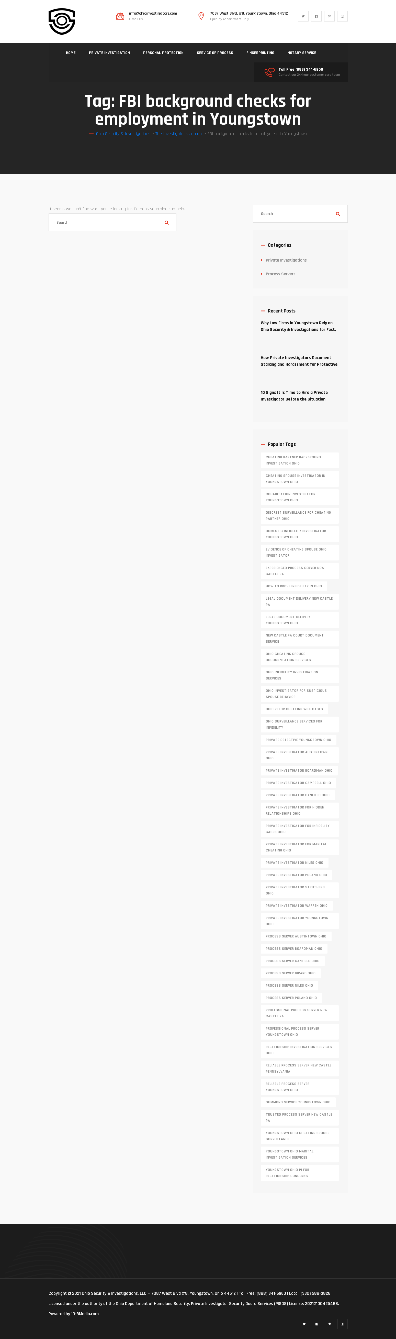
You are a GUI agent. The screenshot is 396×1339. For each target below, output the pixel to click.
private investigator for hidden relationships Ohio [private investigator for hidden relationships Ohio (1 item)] (295, 810)
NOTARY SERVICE (302, 53)
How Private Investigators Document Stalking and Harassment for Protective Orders (299, 364)
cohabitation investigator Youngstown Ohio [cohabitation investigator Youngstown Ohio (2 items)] (290, 497)
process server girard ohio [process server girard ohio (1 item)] (291, 973)
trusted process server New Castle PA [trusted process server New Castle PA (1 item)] (299, 1117)
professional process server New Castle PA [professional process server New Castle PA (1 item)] (296, 1013)
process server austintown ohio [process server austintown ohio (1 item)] (296, 936)
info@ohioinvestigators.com (153, 13)
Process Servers (281, 274)
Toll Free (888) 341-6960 (301, 69)
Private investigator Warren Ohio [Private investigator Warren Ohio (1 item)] (297, 905)
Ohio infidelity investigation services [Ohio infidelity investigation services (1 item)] (292, 675)
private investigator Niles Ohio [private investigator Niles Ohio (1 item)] (294, 862)
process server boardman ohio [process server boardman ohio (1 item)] (294, 948)
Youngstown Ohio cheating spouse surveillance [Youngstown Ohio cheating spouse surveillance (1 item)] (298, 1136)
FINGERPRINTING (260, 53)
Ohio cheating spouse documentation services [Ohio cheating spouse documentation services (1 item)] (288, 657)
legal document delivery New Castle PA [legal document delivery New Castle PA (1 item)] (299, 601)
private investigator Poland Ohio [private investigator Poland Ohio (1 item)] (296, 875)
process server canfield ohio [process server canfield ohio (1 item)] (293, 961)
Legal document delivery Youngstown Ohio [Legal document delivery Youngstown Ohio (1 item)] (288, 620)
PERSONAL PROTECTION (163, 53)
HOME (71, 53)
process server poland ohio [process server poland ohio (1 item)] (291, 998)
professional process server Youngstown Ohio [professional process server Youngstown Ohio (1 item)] (292, 1031)
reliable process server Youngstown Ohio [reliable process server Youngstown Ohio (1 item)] (288, 1087)
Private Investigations (286, 260)
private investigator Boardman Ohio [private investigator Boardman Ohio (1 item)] (299, 770)
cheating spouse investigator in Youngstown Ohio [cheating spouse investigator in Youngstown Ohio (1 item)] (295, 478)
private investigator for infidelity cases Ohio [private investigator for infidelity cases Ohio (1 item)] (298, 829)
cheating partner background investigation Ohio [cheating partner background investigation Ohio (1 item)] (293, 460)
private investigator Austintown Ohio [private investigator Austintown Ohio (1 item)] (297, 755)
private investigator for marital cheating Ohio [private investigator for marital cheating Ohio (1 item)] (296, 847)
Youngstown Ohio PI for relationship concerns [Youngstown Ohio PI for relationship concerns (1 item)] (287, 1173)
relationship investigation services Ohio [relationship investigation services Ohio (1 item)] (299, 1050)
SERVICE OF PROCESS (215, 53)
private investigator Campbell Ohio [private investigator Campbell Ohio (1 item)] (298, 783)
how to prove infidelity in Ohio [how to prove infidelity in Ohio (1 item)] (294, 586)
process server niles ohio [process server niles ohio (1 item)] (289, 985)
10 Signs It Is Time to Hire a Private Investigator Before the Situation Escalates (294, 399)
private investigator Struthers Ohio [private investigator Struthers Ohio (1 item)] (295, 890)
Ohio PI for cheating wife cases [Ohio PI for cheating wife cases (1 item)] (294, 709)
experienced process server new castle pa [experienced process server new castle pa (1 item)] (295, 571)
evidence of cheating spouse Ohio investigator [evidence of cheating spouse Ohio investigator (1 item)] (296, 552)
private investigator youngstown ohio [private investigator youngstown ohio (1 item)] (297, 921)
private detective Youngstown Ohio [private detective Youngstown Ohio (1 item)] (298, 740)
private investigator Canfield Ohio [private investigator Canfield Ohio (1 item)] (298, 795)
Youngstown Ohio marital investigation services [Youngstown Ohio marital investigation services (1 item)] (290, 1154)
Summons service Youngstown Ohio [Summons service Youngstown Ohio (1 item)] (298, 1102)
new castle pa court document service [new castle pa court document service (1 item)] (295, 638)
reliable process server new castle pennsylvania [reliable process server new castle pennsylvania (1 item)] (299, 1068)
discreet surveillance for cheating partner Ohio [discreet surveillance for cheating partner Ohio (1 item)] (298, 515)
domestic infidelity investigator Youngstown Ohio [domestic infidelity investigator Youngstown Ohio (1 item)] (296, 534)
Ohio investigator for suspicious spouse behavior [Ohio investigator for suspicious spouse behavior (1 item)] (296, 693)
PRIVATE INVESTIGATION (109, 53)
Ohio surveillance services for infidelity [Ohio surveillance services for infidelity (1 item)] (294, 724)
